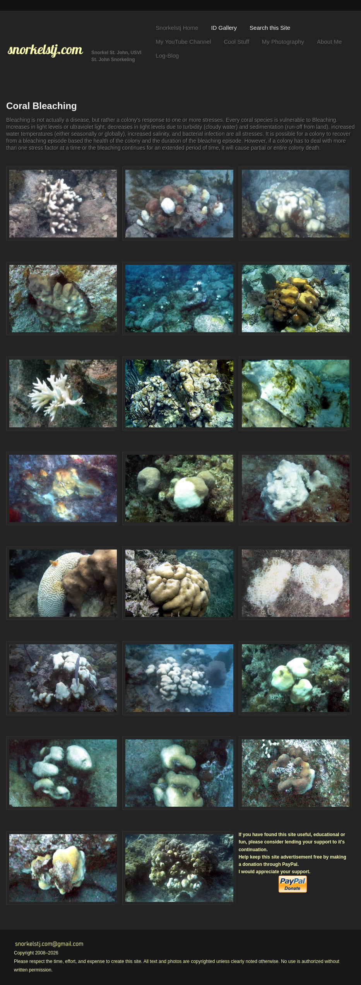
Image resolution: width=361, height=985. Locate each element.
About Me (329, 41)
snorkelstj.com (45, 49)
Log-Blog (167, 55)
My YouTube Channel (183, 41)
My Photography (283, 41)
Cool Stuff (236, 41)
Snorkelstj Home (177, 27)
